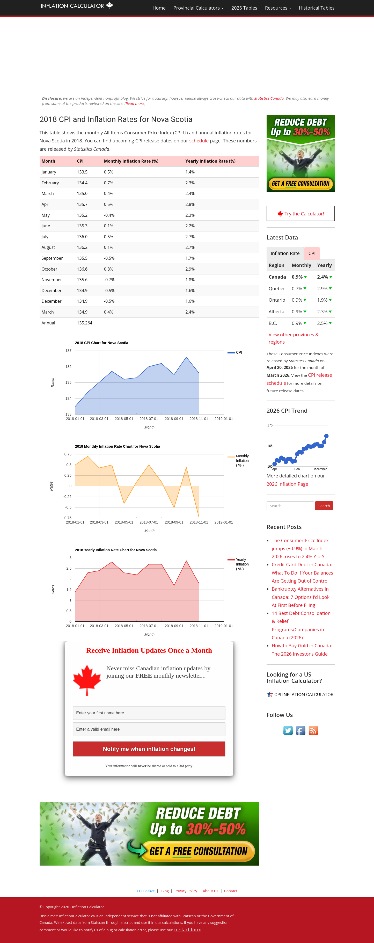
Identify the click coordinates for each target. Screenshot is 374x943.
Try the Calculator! (304, 214)
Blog (165, 890)
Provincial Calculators (198, 8)
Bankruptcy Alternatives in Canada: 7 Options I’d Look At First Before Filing (300, 597)
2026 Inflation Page (287, 484)
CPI (312, 253)
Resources (278, 8)
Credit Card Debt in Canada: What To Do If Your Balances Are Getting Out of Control (302, 572)
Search (324, 505)
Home (159, 8)
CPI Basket (146, 890)
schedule (199, 140)
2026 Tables (244, 8)
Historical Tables (317, 8)
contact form (188, 929)
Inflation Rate (285, 253)
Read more (135, 103)
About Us (210, 890)
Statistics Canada (269, 98)
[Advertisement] (187, 53)
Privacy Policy (185, 890)
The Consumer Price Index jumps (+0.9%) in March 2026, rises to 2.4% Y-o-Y (300, 548)
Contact (230, 890)
